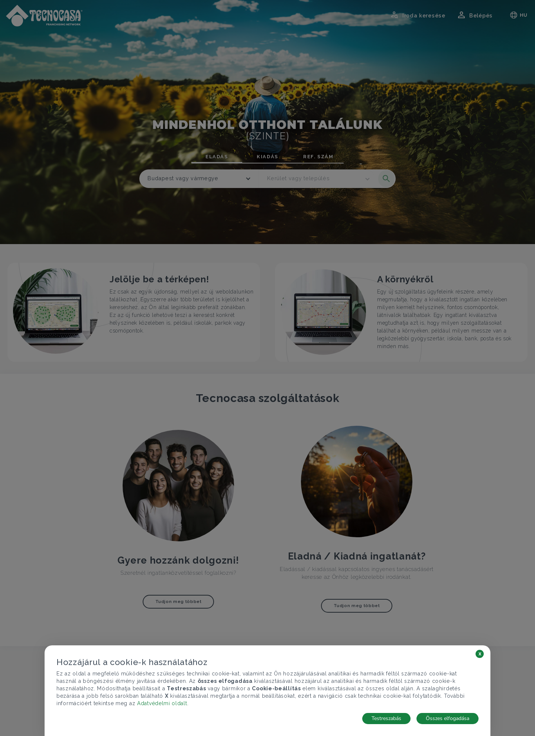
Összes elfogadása (447, 718)
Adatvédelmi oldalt (162, 703)
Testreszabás (386, 718)
